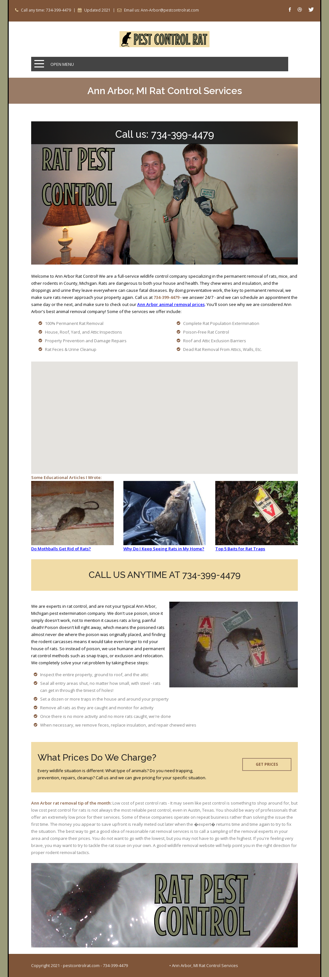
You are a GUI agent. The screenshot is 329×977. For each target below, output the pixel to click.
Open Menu (62, 64)
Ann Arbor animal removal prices (171, 304)
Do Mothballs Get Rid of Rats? (61, 549)
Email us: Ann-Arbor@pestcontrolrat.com (161, 10)
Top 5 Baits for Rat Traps (240, 549)
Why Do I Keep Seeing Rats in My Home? (163, 549)
